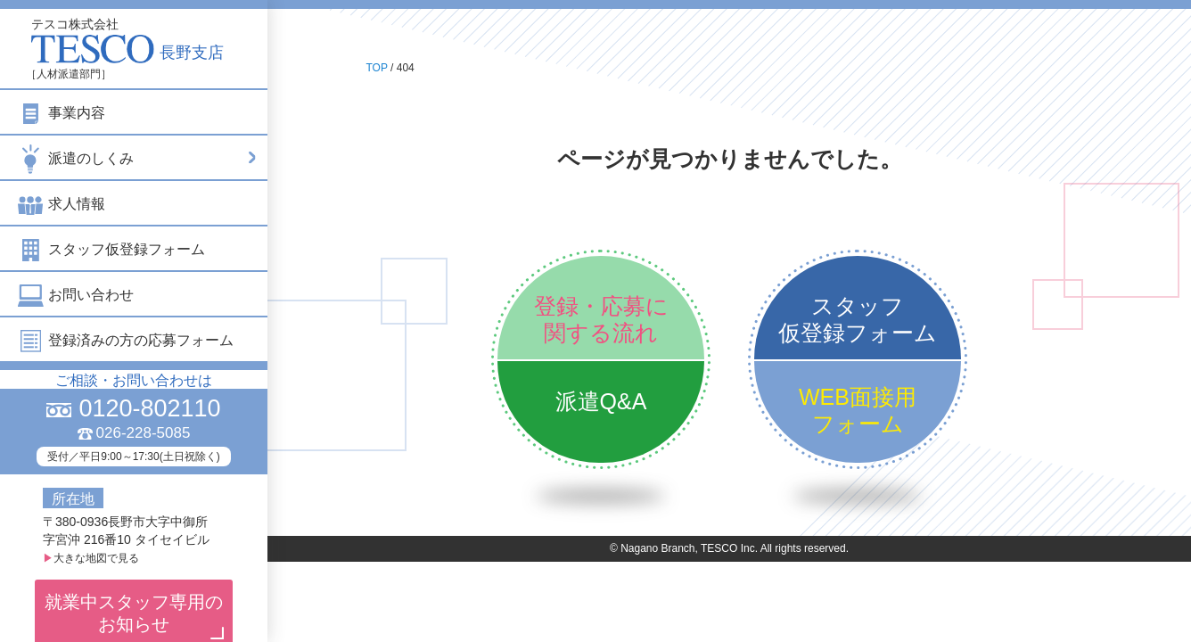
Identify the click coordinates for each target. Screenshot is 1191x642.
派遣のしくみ (138, 157)
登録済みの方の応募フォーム (126, 340)
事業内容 (61, 113)
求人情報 (61, 204)
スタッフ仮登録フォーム (111, 249)
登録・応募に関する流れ (601, 319)
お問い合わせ (76, 295)
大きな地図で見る (91, 558)
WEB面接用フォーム (857, 410)
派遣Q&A (601, 401)
